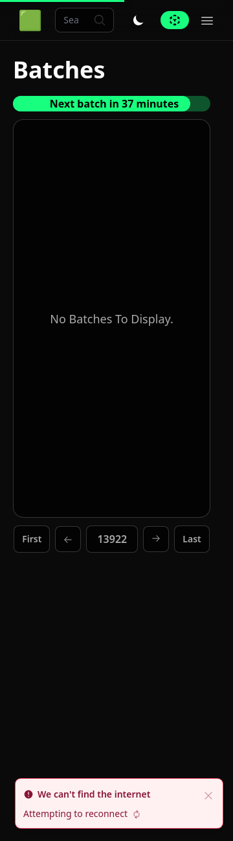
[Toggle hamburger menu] (207, 20)
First (31, 539)
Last (192, 539)
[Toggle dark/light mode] (138, 20)
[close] (208, 794)
